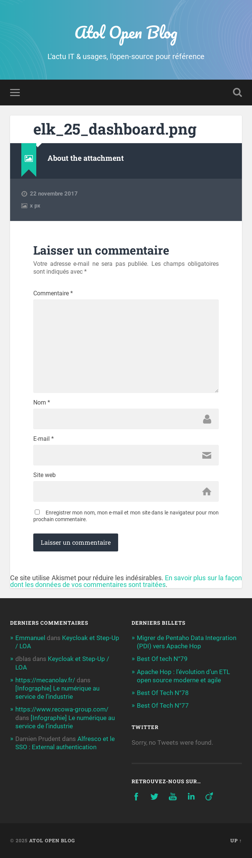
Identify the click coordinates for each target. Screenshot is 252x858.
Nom (41, 403)
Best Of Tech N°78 (163, 692)
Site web (44, 475)
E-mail (43, 439)
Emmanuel (30, 638)
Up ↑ (236, 840)
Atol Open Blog (125, 32)
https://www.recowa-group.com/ (61, 709)
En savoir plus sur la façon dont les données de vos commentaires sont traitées (126, 581)
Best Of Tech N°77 (163, 705)
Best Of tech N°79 (162, 658)
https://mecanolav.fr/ (45, 680)
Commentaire (53, 293)
